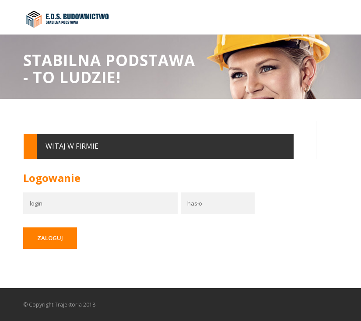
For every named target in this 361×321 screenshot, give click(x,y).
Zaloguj (50, 238)
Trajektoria (68, 304)
